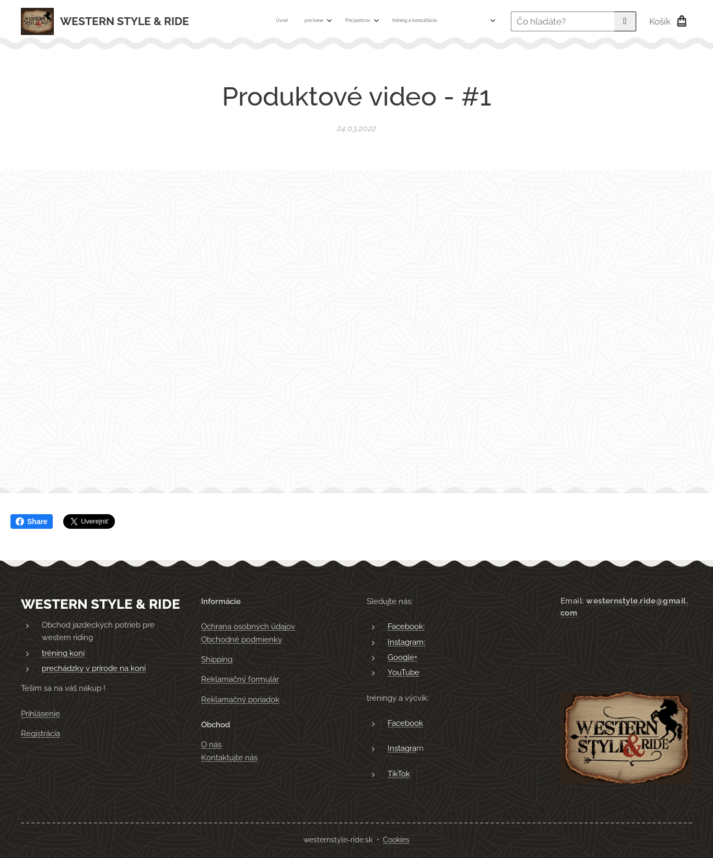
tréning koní (63, 653)
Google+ (402, 657)
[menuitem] (334, 21)
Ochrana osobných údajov (248, 626)
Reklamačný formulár (240, 679)
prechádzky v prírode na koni (94, 668)
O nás (211, 744)
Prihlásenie (40, 713)
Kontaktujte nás (229, 757)
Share (32, 521)
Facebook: (406, 626)
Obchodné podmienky (241, 639)
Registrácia (40, 733)
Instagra (402, 748)
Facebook (405, 723)
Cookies (396, 840)
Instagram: (406, 642)
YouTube (403, 672)
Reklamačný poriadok (240, 699)
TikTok (399, 774)
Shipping (216, 659)
